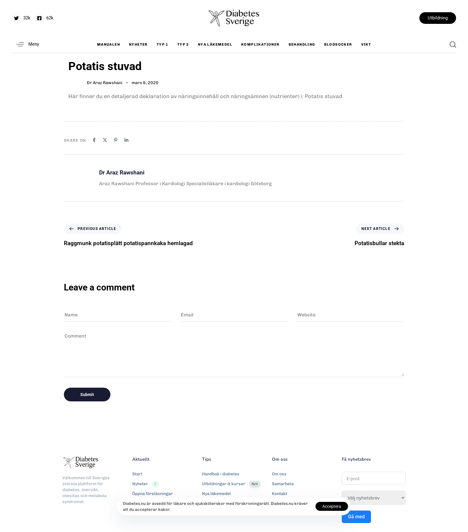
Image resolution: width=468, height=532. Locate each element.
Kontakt (279, 493)
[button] (25, 44)
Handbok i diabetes (220, 474)
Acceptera (331, 506)
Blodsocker (338, 44)
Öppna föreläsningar (152, 493)
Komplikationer (260, 44)
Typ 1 (162, 44)
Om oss (279, 474)
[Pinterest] (115, 140)
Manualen (108, 44)
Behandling (302, 44)
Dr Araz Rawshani (104, 82)
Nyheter (138, 44)
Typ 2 (183, 44)
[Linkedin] (126, 140)
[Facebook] (94, 140)
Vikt (366, 44)
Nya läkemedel (215, 44)
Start (137, 474)
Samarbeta (283, 483)
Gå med (356, 516)
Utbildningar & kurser (231, 484)
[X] (105, 140)
